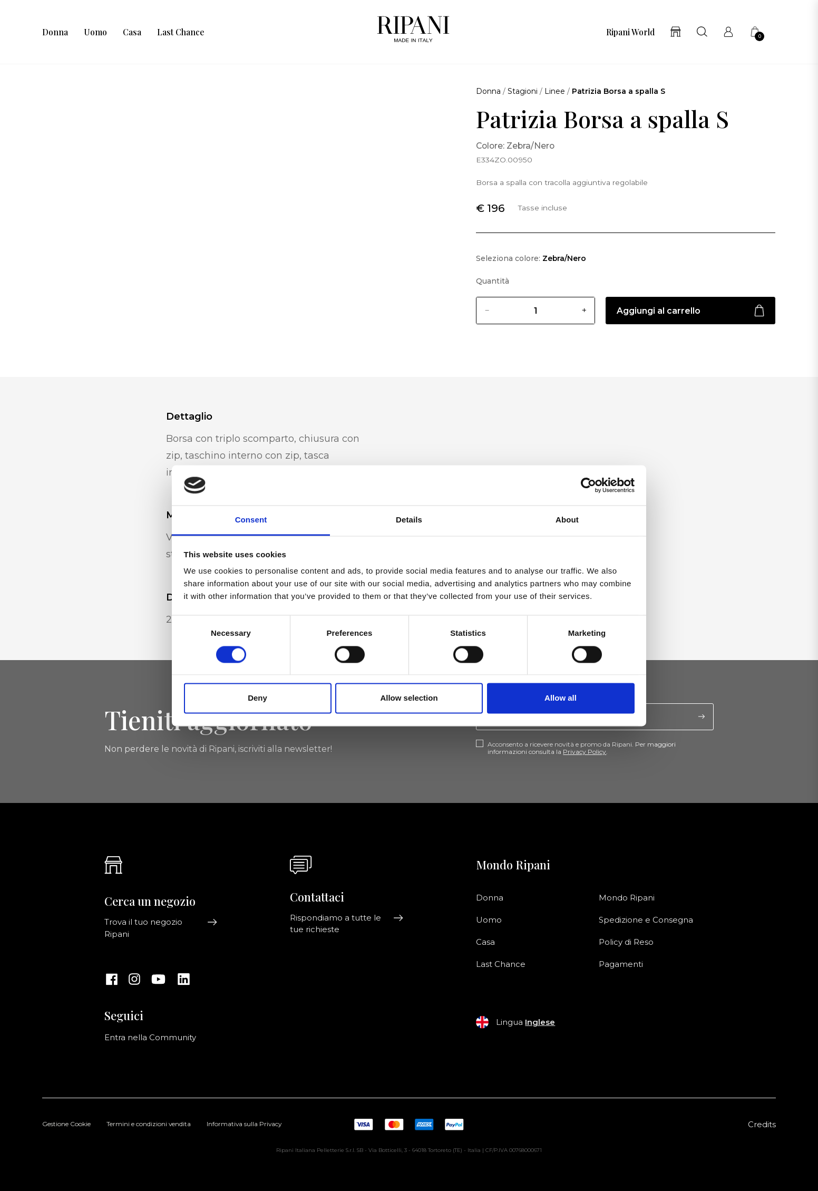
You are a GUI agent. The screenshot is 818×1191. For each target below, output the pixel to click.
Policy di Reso (626, 942)
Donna (55, 32)
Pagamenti (621, 964)
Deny (257, 698)
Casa (132, 32)
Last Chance (180, 32)
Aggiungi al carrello (690, 311)
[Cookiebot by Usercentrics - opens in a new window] (588, 485)
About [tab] (567, 520)
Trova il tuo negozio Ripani (161, 927)
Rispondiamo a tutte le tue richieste (346, 923)
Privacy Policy (584, 752)
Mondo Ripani (627, 898)
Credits (762, 1124)
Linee (554, 91)
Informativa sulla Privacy (244, 1124)
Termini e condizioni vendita (148, 1124)
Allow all (560, 698)
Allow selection (408, 698)
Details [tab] (409, 520)
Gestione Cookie (66, 1124)
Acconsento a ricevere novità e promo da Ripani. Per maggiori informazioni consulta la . (582, 748)
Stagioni (523, 91)
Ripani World (630, 32)
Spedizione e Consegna (646, 920)
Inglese (540, 1022)
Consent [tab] (251, 520)
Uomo (95, 32)
